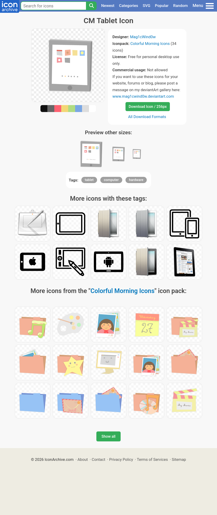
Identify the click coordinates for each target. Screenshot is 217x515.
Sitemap (179, 459)
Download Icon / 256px (148, 106)
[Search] (91, 5)
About (82, 459)
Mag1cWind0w (143, 36)
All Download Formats (147, 116)
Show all (108, 436)
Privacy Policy (121, 459)
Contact (98, 459)
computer (111, 180)
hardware (136, 180)
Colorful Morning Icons (150, 43)
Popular (161, 5)
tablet (89, 180)
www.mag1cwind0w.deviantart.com (143, 96)
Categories (128, 5)
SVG (146, 5)
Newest (107, 5)
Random (180, 5)
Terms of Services (152, 459)
